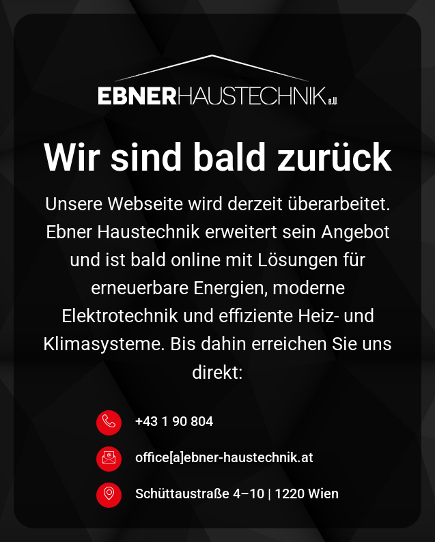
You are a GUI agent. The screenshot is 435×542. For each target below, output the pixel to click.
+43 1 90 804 (174, 421)
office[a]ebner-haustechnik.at (224, 457)
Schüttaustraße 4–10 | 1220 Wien (237, 493)
